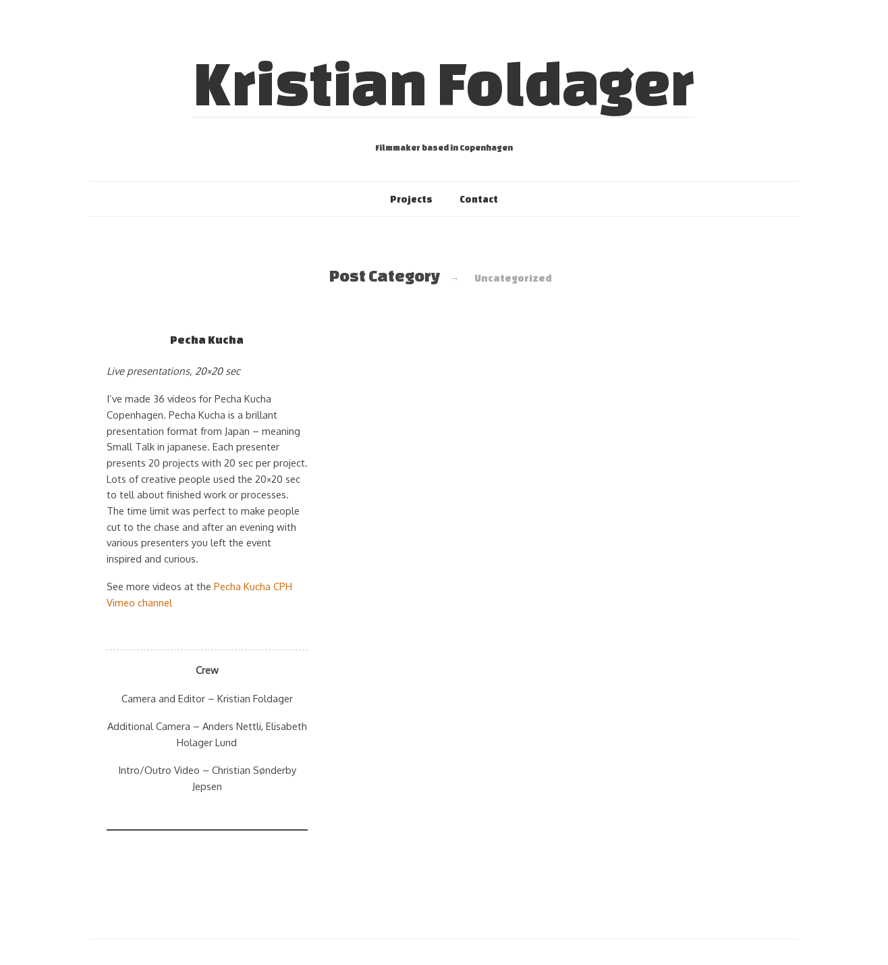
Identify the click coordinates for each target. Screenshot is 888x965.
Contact (479, 199)
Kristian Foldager (443, 82)
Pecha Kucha (207, 339)
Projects (411, 199)
